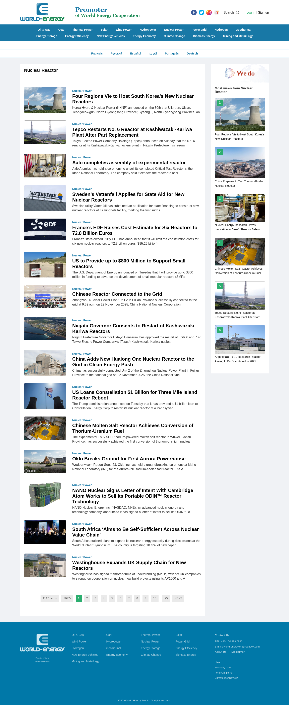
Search (229, 12)
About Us (220, 651)
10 (154, 598)
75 (166, 598)
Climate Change (174, 36)
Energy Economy (144, 36)
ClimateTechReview (226, 677)
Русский (116, 53)
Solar (104, 29)
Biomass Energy (204, 36)
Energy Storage (46, 36)
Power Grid (199, 29)
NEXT (178, 598)
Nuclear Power (174, 29)
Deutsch (192, 53)
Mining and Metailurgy (238, 36)
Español (135, 53)
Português (172, 53)
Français (97, 53)
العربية (153, 53)
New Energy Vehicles (111, 36)
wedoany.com (223, 667)
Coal (61, 29)
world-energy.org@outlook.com (242, 646)
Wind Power (124, 29)
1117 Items (50, 598)
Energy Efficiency (77, 36)
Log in (250, 12)
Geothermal (243, 29)
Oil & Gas (44, 29)
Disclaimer (238, 651)
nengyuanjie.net (224, 672)
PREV (67, 598)
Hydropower (148, 29)
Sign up (263, 12)
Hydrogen (221, 29)
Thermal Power (82, 29)
